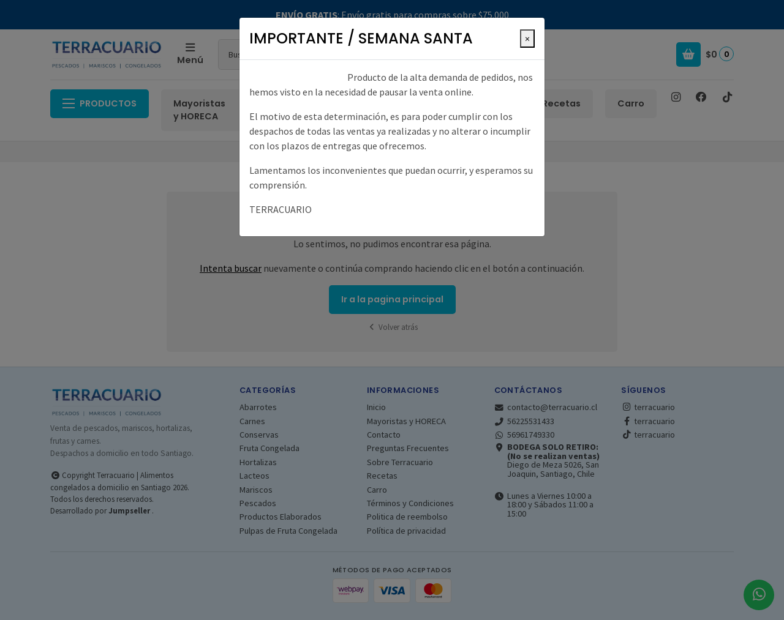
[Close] (527, 38)
